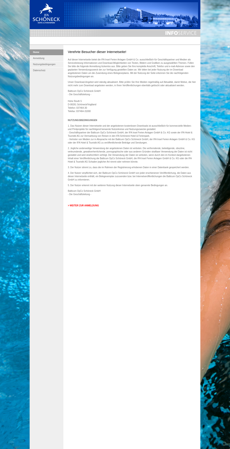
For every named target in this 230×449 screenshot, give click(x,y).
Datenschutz (39, 70)
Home (36, 52)
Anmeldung (38, 58)
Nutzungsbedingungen (44, 64)
